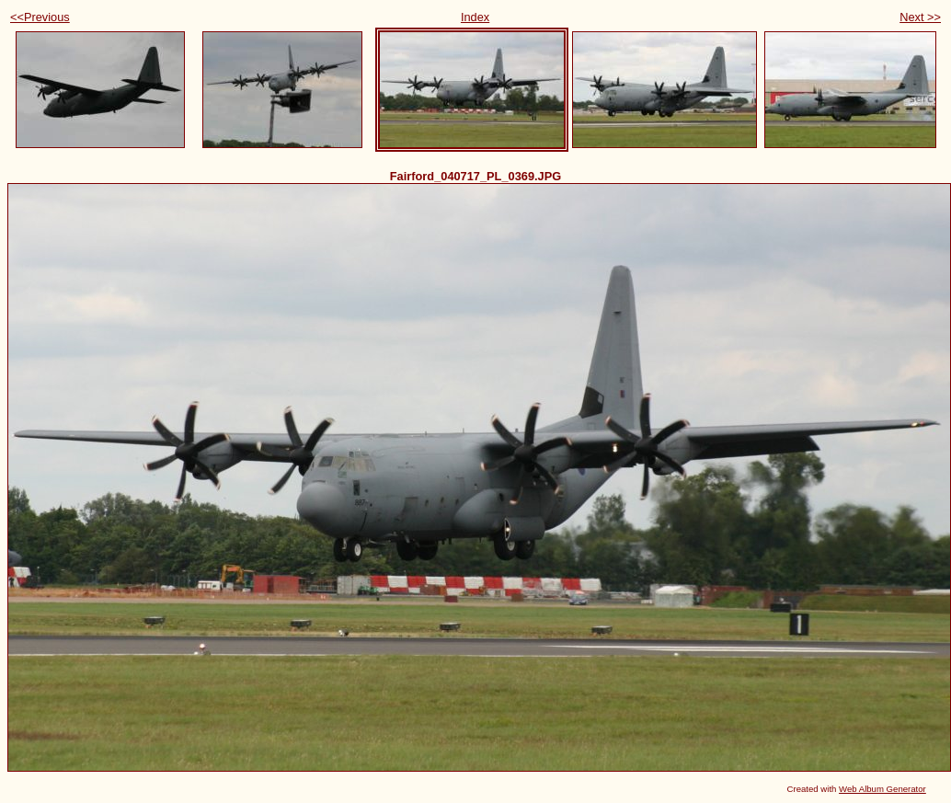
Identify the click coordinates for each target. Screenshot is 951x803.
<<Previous (40, 17)
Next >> (920, 17)
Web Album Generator (882, 789)
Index (475, 17)
